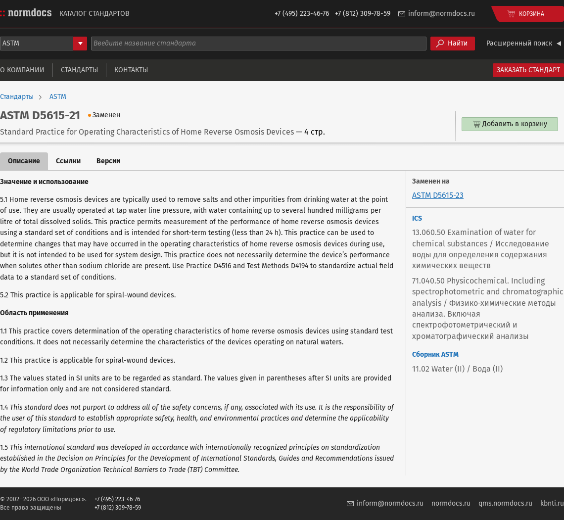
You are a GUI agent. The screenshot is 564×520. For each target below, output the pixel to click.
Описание (24, 161)
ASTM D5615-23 (438, 195)
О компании (22, 70)
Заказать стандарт (528, 70)
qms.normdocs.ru (505, 503)
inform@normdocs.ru (441, 13)
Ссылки (68, 161)
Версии (108, 161)
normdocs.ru (450, 503)
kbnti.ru (552, 503)
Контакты (131, 70)
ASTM (57, 97)
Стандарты (79, 70)
